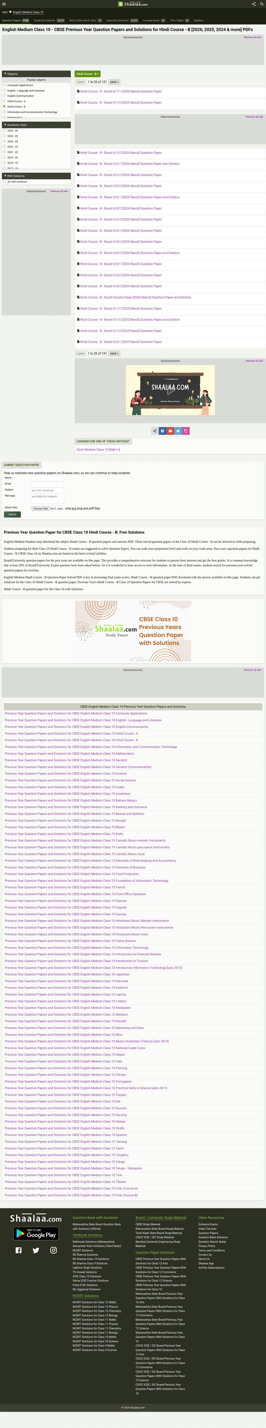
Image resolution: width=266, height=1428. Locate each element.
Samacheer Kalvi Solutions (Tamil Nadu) (97, 1246)
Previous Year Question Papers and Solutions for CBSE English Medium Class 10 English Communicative (76, 727)
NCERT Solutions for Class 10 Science (95, 1341)
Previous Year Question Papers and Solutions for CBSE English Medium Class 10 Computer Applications (76, 713)
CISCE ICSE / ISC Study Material (155, 1237)
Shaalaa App (206, 1263)
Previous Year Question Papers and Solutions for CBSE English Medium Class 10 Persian (65, 1075)
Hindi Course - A (14, 101)
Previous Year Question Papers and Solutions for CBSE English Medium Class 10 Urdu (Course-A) (71, 1188)
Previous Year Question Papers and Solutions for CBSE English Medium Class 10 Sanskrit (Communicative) (78, 767)
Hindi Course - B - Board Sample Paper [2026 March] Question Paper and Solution (134, 297)
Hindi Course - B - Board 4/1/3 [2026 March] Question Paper (119, 153)
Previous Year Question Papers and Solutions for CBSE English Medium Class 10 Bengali (65, 820)
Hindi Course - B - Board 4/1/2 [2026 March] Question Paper (119, 103)
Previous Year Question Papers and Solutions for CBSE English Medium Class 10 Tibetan (65, 1182)
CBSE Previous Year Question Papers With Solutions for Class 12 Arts (161, 1261)
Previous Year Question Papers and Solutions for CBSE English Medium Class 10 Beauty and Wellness (74, 814)
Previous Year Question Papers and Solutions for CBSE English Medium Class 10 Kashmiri (66, 988)
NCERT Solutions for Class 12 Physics (95, 1306)
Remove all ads (252, 37)
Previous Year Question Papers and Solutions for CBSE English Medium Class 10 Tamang (66, 1141)
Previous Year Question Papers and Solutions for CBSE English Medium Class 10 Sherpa (65, 1121)
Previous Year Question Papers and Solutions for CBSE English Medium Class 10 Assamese (67, 794)
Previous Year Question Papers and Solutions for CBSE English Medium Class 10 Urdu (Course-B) (71, 1195)
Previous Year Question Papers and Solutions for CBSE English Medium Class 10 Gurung (65, 914)
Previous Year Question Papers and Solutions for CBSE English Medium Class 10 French (65, 887)
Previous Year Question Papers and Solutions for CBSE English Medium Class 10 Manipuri (66, 1014)
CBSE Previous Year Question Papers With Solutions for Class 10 (161, 1287)
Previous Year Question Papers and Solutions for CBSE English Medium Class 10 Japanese (67, 974)
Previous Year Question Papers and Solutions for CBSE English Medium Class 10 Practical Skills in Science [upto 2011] (86, 1088)
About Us (204, 1259)
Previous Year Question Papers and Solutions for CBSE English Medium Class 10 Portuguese (68, 1081)
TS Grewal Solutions (85, 1272)
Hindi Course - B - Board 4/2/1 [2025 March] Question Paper (119, 342)
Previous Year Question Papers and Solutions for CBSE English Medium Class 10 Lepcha (65, 994)
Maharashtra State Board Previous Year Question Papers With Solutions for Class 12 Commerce (160, 1311)
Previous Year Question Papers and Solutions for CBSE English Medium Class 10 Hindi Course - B (71, 740)
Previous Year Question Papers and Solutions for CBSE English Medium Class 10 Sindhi (64, 1128)
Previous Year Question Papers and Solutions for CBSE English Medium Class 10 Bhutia (65, 827)
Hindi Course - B (14, 106)
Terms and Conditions (212, 1250)
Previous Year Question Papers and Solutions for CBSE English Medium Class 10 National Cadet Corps (75, 1048)
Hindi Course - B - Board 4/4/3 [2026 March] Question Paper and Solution (128, 253)
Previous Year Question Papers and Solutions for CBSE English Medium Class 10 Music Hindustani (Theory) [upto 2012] (87, 1041)
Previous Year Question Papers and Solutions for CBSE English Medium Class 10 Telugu (65, 1162)
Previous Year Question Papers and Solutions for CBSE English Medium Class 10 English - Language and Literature (83, 720)
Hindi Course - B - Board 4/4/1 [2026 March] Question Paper (119, 231)
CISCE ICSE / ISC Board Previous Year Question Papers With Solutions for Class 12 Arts (160, 1350)
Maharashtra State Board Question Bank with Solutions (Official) (97, 1226)
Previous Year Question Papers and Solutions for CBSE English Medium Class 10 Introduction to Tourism (76, 961)
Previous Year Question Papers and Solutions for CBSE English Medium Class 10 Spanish (66, 1135)
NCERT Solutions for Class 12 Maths (94, 1302)
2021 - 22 (10, 152)
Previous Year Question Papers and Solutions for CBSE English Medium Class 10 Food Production (72, 874)
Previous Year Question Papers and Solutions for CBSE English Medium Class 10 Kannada (66, 981)
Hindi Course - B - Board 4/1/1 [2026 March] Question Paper (119, 91)
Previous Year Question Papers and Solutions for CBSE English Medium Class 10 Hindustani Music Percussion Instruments (89, 927)
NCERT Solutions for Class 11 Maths (94, 1319)
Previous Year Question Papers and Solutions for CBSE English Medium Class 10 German (66, 901)
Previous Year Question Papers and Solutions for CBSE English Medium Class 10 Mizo (64, 1035)
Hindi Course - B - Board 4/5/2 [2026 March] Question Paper (119, 275)
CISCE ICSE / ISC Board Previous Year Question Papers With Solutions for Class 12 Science (160, 1376)
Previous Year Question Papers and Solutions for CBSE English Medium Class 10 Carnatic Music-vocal (75, 854)
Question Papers (208, 1233)
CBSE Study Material (148, 1224)
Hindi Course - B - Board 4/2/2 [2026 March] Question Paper (119, 175)
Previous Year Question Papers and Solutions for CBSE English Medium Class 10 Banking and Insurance (76, 807)
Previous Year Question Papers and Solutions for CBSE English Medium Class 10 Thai (63, 1175)
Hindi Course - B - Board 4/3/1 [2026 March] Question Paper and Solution (128, 197)
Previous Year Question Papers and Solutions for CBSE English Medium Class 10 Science (66, 773)
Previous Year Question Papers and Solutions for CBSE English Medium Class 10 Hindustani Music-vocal (76, 934)
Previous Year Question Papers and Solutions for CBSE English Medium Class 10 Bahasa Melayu (71, 800)
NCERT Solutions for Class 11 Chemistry (97, 1328)
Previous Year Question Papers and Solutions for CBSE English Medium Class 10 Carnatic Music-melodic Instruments (85, 840)
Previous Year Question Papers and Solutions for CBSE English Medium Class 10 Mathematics (69, 753)
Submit (12, 514)
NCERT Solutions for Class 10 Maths (94, 1336)
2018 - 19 (10, 162)
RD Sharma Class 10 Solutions (91, 1259)
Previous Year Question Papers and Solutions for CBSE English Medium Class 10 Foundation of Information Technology (86, 881)
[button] (170, 390)
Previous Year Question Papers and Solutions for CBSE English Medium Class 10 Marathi (65, 1021)
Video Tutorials (208, 1228)
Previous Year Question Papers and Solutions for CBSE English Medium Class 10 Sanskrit (66, 760)
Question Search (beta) (212, 1241)
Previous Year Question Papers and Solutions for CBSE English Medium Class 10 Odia (63, 1061)
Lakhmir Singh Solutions (87, 1267)
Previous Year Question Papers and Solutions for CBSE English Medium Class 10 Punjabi (65, 1095)
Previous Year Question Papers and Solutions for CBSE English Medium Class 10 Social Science (70, 780)
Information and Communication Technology (30, 112)
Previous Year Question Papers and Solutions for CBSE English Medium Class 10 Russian (66, 1108)
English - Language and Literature (24, 90)
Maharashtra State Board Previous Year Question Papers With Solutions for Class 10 (160, 1337)
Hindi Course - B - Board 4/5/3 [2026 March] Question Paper (119, 286)
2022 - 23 (10, 146)
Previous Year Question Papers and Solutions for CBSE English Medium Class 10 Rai (62, 1101)
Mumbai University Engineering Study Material (158, 1244)
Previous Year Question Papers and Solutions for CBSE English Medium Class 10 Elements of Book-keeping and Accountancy (90, 860)
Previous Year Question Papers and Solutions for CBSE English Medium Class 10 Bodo (64, 834)
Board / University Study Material (161, 1218)
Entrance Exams (208, 1224)
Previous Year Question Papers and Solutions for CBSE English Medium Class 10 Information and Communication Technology (91, 747)
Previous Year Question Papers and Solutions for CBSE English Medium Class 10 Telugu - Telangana (73, 1168)
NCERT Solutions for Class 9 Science (95, 1350)
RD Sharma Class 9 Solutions (90, 1263)
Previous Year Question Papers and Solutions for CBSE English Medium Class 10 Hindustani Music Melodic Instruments (87, 921)
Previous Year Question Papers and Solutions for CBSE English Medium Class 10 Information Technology (76, 947)
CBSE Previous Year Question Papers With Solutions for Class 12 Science (161, 1278)
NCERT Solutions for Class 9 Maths (94, 1345)
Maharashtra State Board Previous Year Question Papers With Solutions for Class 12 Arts (160, 1298)
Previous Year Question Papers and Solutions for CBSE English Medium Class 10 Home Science (70, 941)
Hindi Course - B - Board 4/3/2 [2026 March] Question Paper (119, 208)
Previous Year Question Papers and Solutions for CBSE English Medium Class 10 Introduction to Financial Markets (83, 954)
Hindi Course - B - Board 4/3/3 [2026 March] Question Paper (119, 219)
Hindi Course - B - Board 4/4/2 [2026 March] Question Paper (119, 242)
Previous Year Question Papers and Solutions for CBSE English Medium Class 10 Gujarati (65, 907)
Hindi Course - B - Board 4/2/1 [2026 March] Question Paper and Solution (128, 164)
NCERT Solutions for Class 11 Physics (95, 1323)
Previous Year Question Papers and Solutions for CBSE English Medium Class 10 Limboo (65, 1001)
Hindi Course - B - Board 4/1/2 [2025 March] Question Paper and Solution (128, 320)
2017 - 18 (10, 168)
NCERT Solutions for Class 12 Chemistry (97, 1311)
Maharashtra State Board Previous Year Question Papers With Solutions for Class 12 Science (160, 1324)
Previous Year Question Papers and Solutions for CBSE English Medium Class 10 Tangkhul (66, 1155)
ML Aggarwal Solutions (87, 1289)
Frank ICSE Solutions (85, 1285)
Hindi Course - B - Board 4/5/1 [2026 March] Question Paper (119, 264)
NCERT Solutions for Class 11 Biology (95, 1332)
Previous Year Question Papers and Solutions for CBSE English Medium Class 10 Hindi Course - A (71, 733)
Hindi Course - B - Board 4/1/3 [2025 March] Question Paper (119, 331)
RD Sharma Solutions (85, 1254)
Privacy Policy (207, 1246)
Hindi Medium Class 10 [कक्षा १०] (98, 449)
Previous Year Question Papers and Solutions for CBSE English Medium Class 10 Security (66, 1115)
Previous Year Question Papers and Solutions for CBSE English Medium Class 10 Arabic (65, 787)
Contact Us (205, 1254)
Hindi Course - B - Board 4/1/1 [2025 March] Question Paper (119, 309)
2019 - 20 (10, 157)
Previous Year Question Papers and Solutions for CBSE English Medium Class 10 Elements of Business (75, 867)
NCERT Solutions (83, 1250)
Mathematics (12, 117)
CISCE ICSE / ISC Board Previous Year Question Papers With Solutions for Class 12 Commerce (160, 1363)
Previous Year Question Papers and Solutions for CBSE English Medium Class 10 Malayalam (68, 1008)
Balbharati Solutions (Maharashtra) (94, 1241)
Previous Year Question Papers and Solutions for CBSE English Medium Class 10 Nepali (65, 1054)
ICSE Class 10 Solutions (87, 1276)
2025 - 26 (10, 130)
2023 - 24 (10, 141)
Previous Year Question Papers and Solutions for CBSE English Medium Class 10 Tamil (64, 1148)
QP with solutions (15, 181)
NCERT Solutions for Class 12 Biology (95, 1315)
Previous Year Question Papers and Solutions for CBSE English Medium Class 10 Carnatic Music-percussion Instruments (87, 847)
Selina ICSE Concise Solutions (91, 1280)
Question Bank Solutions (213, 1237)
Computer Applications (18, 85)
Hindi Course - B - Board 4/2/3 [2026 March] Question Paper (119, 186)
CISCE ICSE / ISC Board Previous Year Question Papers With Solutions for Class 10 (160, 1389)
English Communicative (18, 95)
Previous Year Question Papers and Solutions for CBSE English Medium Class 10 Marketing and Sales (74, 1028)
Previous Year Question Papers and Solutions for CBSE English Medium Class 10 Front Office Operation (75, 894)
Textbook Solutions (87, 1235)
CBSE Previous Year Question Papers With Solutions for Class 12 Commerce (161, 1269)
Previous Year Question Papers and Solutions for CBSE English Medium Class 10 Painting (66, 1068)
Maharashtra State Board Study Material (159, 1228)
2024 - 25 (10, 136)
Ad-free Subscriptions (211, 1267)
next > (114, 82)
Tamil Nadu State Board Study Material (159, 1233)
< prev (80, 82)
